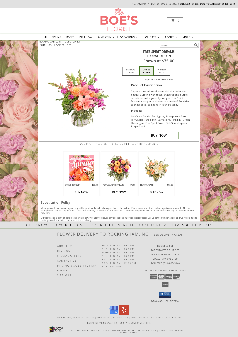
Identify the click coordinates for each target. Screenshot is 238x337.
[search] (196, 45)
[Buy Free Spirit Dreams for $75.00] (159, 135)
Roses (70, 37)
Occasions (129, 37)
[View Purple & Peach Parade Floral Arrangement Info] (119, 167)
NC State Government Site (135, 322)
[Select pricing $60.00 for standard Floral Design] (130, 71)
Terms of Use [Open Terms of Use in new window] (128, 332)
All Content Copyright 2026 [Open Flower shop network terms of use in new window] (89, 330)
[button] (175, 20)
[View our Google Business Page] (114, 313)
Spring (56, 37)
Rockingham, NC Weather (102, 322)
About (171, 37)
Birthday (85, 37)
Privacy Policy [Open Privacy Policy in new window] (147, 330)
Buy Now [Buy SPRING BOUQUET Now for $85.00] (81, 192)
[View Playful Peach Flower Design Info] (156, 167)
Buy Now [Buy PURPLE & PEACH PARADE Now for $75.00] (119, 192)
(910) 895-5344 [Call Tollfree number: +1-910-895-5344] (171, 263)
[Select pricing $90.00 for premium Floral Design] (162, 71)
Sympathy (106, 37)
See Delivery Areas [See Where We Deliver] (168, 234)
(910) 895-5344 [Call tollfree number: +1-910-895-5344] (226, 3)
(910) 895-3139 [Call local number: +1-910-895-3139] (196, 3)
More (188, 37)
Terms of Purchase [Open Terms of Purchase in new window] (171, 330)
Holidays (151, 37)
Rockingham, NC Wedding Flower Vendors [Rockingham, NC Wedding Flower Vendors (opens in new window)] (156, 317)
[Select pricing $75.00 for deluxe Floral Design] (146, 71)
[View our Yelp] (124, 313)
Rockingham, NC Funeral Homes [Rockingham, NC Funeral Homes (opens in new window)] (75, 317)
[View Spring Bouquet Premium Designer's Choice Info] (81, 167)
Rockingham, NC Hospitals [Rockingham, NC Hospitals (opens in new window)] (112, 317)
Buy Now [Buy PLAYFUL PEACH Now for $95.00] (156, 192)
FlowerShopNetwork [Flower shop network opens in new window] (121, 330)
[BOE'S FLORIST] (118, 19)
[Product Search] (176, 45)
